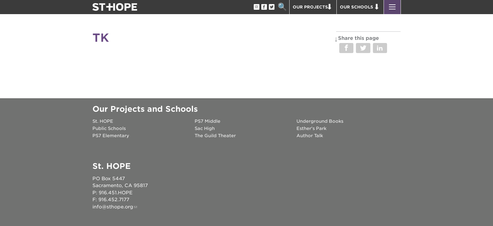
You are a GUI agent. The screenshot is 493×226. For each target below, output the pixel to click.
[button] (392, 7)
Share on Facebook (346, 48)
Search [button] (282, 7)
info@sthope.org (112, 207)
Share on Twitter (363, 48)
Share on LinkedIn (380, 48)
